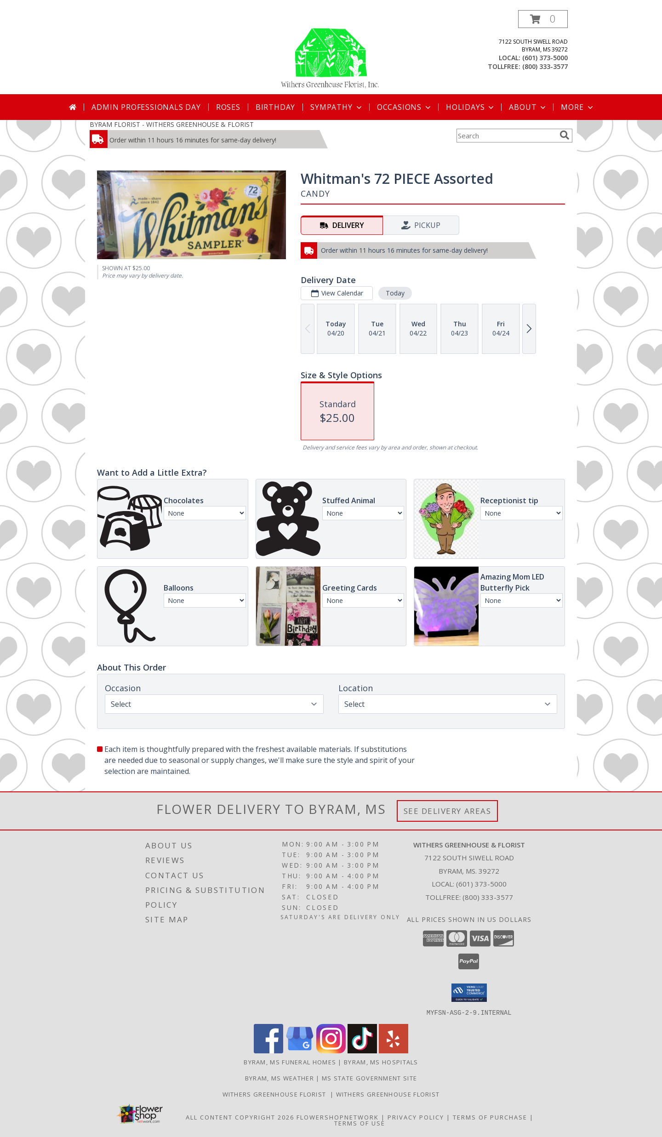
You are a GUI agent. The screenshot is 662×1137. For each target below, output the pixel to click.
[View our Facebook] (268, 1050)
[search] (564, 135)
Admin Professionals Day (145, 107)
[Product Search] (506, 135)
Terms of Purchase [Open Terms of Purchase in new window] (490, 1117)
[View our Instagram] (331, 1050)
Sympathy (336, 107)
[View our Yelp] (393, 1050)
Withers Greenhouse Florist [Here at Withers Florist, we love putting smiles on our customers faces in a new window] (276, 1094)
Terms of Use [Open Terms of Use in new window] (359, 1123)
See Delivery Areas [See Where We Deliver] (447, 811)
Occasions (405, 107)
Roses (228, 107)
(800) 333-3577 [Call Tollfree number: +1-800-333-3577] (487, 897)
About (528, 107)
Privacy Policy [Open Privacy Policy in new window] (416, 1117)
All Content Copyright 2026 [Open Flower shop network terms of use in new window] (240, 1117)
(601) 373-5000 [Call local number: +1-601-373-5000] (545, 57)
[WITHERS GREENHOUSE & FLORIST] (331, 52)
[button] (543, 19)
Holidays (471, 107)
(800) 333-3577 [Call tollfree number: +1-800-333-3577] (545, 66)
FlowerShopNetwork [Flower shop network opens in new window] (338, 1117)
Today (395, 293)
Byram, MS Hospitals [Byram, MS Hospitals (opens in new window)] (381, 1061)
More (577, 107)
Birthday (275, 107)
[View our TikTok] (362, 1050)
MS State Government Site (369, 1078)
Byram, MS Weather (279, 1078)
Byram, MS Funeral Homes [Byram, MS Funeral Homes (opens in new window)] (290, 1061)
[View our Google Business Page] (299, 1050)
